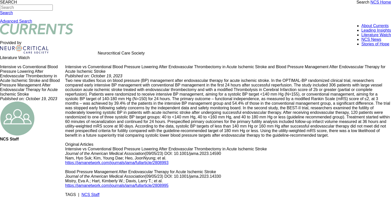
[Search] (26, 8)
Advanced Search (16, 21)
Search (362, 2)
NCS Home (380, 2)
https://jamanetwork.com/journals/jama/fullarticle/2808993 (116, 162)
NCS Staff (90, 194)
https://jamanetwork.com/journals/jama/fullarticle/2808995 (116, 185)
